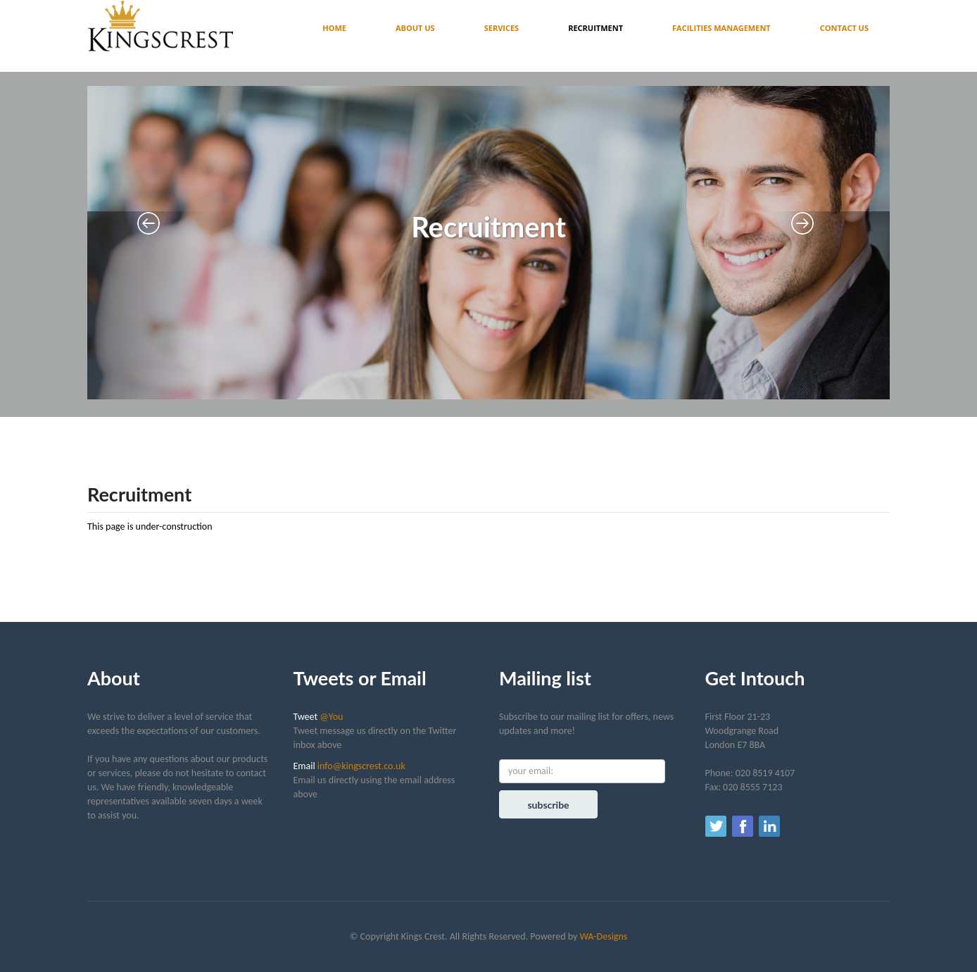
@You (331, 717)
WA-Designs (603, 936)
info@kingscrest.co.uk (361, 766)
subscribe (548, 805)
